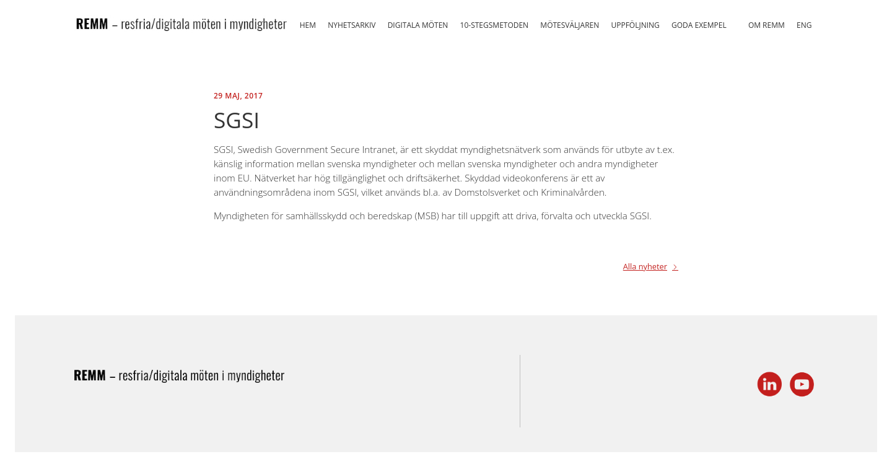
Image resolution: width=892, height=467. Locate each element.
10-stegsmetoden (494, 25)
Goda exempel (699, 25)
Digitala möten (418, 25)
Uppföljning (635, 25)
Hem (308, 25)
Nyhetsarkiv (351, 25)
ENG (804, 25)
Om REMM (766, 25)
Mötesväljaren (569, 25)
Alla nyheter (645, 267)
